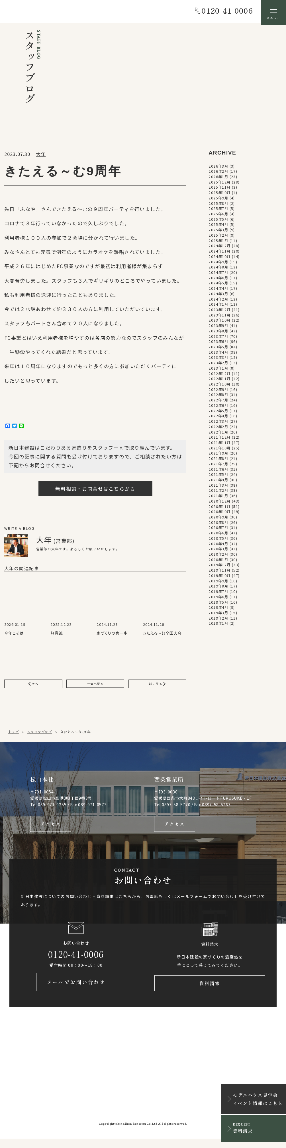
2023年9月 (218, 327)
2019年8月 (218, 588)
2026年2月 (218, 173)
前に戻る (157, 687)
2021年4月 (218, 481)
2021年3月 (218, 487)
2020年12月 (219, 503)
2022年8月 (218, 396)
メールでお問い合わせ (76, 991)
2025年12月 (219, 184)
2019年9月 (218, 583)
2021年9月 (218, 455)
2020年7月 (218, 529)
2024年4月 (218, 290)
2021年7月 (218, 465)
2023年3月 (218, 359)
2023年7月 (218, 338)
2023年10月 (219, 322)
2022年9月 (218, 391)
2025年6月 (218, 215)
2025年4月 (218, 226)
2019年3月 (218, 614)
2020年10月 (219, 513)
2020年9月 (218, 519)
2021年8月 (218, 460)
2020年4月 (218, 545)
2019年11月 (219, 572)
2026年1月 (218, 178)
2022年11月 (219, 381)
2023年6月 (218, 343)
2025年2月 (218, 237)
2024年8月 (218, 269)
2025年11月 (219, 189)
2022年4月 (218, 418)
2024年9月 (218, 263)
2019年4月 (218, 609)
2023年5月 (218, 348)
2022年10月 (219, 386)
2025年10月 (219, 194)
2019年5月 (218, 604)
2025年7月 (218, 210)
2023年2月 (218, 364)
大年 (41, 156)
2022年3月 (218, 423)
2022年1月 (218, 434)
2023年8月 (218, 333)
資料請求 (209, 991)
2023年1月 (218, 370)
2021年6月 (218, 471)
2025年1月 (218, 242)
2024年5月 (218, 285)
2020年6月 (218, 534)
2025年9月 (218, 200)
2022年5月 (218, 412)
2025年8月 (218, 205)
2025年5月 (218, 221)
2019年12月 (219, 567)
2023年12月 (219, 311)
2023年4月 (218, 354)
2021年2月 (218, 492)
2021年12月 (219, 439)
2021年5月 (218, 476)
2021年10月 (219, 450)
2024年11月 (219, 253)
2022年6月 (218, 407)
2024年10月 (219, 258)
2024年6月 (218, 279)
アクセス (50, 829)
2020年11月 (219, 508)
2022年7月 (218, 402)
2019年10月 (219, 577)
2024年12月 (219, 248)
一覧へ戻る (95, 687)
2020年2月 (218, 556)
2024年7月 (218, 274)
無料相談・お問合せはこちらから (95, 490)
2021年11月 (219, 444)
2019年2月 (218, 620)
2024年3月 (218, 295)
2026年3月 (218, 168)
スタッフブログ (39, 736)
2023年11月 (219, 317)
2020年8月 (218, 524)
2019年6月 (218, 598)
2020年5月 (218, 540)
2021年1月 (218, 497)
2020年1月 (218, 561)
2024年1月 (218, 306)
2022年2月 (218, 428)
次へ (33, 687)
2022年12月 (219, 375)
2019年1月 (218, 625)
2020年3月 (218, 551)
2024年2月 (218, 301)
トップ (13, 736)
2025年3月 (218, 231)
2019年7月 (218, 593)
